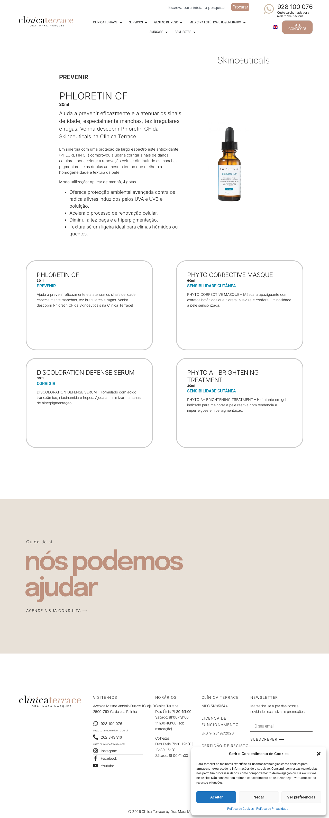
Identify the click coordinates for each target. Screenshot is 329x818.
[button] (318, 753)
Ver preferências (301, 797)
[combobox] (198, 7)
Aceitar (216, 797)
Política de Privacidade (272, 809)
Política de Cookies (240, 809)
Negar (258, 797)
